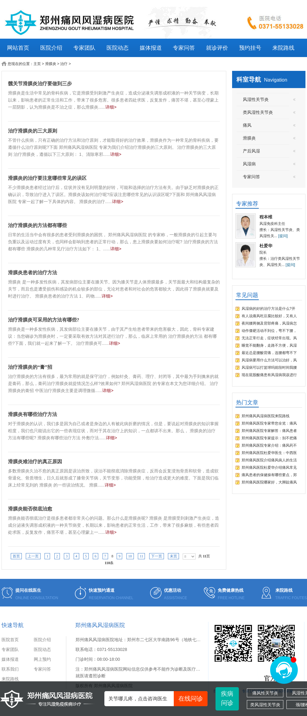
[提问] (283, 236)
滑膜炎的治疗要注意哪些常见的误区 (47, 178)
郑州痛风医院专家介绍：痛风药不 (269, 445)
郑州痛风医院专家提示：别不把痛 (269, 438)
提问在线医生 (28, 590)
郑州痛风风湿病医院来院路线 (266, 416)
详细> (110, 107)
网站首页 (18, 48)
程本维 (265, 216)
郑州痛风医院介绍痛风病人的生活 (269, 460)
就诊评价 (217, 48)
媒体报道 (151, 48)
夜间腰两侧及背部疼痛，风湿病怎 (269, 323)
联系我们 (10, 669)
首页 (16, 556)
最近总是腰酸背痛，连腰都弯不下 (269, 353)
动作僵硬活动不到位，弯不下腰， (269, 331)
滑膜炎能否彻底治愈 (30, 508)
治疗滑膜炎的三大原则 (32, 130)
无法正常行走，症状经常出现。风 (269, 338)
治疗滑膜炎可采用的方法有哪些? (43, 319)
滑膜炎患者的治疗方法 (32, 272)
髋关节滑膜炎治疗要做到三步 (40, 83)
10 (130, 556)
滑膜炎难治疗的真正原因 (35, 461)
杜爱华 (265, 245)
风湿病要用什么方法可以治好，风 (269, 360)
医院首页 (10, 639)
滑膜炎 (50, 64)
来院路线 (283, 48)
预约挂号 (250, 48)
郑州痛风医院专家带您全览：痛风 (269, 423)
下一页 (156, 556)
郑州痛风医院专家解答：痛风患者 (269, 431)
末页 (173, 556)
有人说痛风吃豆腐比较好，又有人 (269, 316)
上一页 (33, 556)
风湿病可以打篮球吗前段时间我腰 (269, 367)
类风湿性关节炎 (265, 704)
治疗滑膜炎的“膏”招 (30, 367)
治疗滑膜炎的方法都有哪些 (37, 225)
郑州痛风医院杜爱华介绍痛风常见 (269, 467)
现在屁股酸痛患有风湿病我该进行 (269, 375)
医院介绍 (51, 48)
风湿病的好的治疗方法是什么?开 (268, 308)
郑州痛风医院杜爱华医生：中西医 (269, 453)
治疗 (64, 64)
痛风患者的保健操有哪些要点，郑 (269, 475)
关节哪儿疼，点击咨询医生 (158, 698)
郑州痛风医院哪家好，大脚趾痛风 (269, 482)
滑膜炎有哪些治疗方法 (32, 414)
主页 (37, 64)
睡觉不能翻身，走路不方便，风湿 (269, 345)
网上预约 (42, 659)
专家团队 (84, 48)
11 (141, 556)
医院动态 (118, 48)
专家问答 (184, 48)
